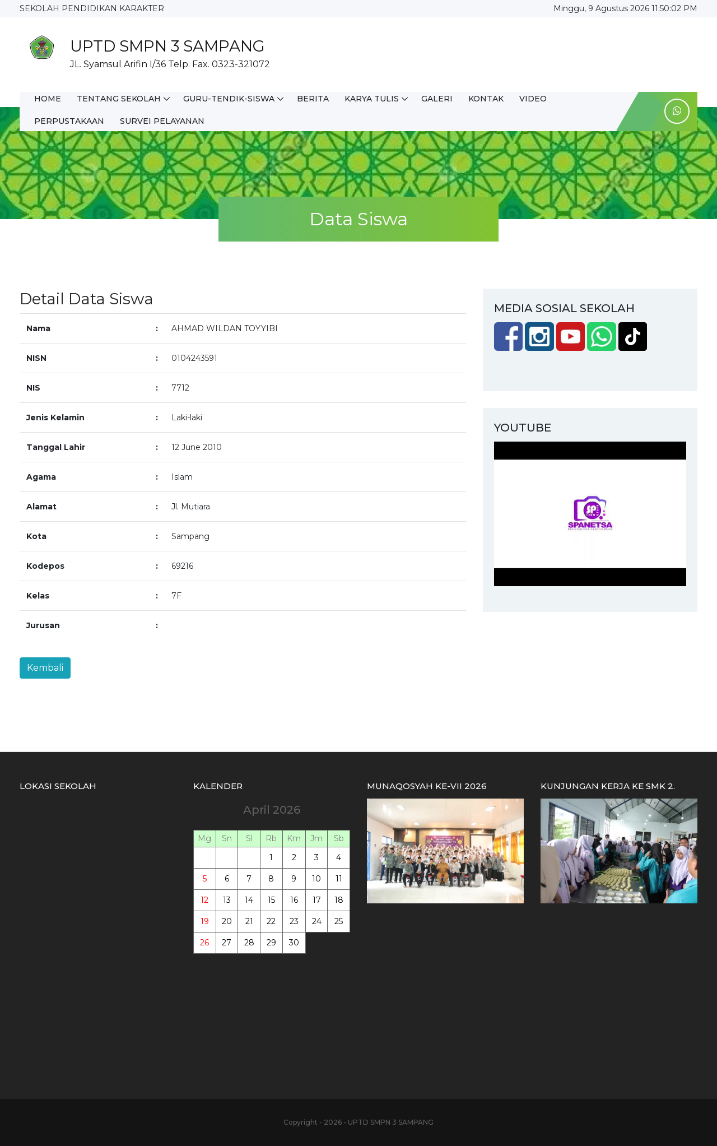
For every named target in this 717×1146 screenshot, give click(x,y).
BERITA (313, 99)
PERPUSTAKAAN (69, 121)
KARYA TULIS (371, 99)
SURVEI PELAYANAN (162, 121)
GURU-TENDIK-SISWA (228, 99)
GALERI (437, 99)
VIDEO (533, 99)
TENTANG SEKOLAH (119, 99)
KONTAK (486, 99)
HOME (47, 99)
